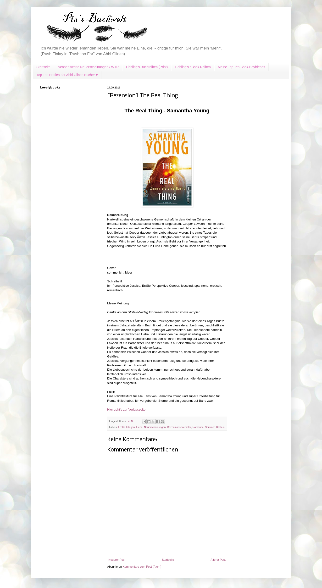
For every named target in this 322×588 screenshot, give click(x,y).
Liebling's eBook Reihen (193, 67)
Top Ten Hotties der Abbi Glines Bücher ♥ (67, 75)
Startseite (43, 67)
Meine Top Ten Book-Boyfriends (241, 67)
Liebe (139, 427)
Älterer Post (218, 559)
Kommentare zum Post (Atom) (142, 566)
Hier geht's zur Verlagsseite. (126, 409)
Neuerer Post (116, 559)
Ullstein (220, 427)
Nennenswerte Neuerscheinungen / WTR (88, 67)
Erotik (121, 427)
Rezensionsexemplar (179, 427)
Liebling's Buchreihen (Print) (147, 67)
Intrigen (130, 427)
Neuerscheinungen (155, 427)
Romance (198, 427)
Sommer (210, 427)
